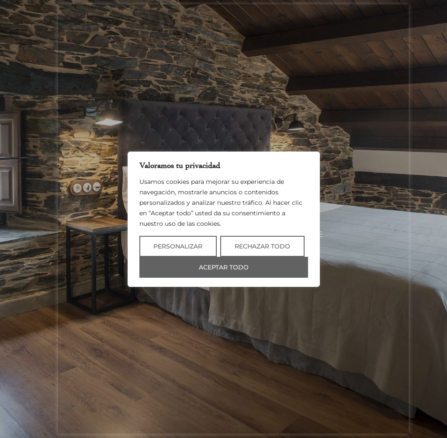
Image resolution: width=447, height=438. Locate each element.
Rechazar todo (262, 246)
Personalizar (177, 246)
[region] (224, 219)
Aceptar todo (224, 267)
